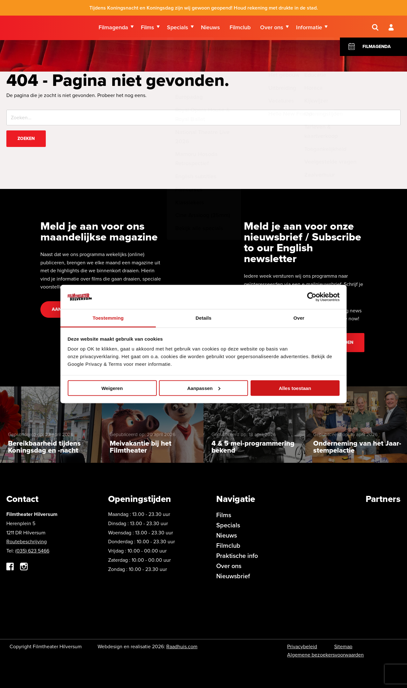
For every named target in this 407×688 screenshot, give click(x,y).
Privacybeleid (302, 646)
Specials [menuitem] (177, 28)
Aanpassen (203, 388)
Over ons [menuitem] (271, 28)
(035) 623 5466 (32, 550)
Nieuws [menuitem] (210, 28)
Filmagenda (376, 50)
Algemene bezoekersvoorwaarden (325, 654)
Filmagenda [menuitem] (113, 28)
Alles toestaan (295, 388)
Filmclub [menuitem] (240, 28)
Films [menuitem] (147, 28)
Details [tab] (203, 318)
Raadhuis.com (181, 646)
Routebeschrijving (26, 541)
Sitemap (343, 646)
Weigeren (112, 388)
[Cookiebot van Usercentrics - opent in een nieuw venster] (312, 297)
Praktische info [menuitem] (237, 555)
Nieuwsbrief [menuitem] (233, 575)
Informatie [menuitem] (309, 28)
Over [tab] (299, 318)
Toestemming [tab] (108, 318)
